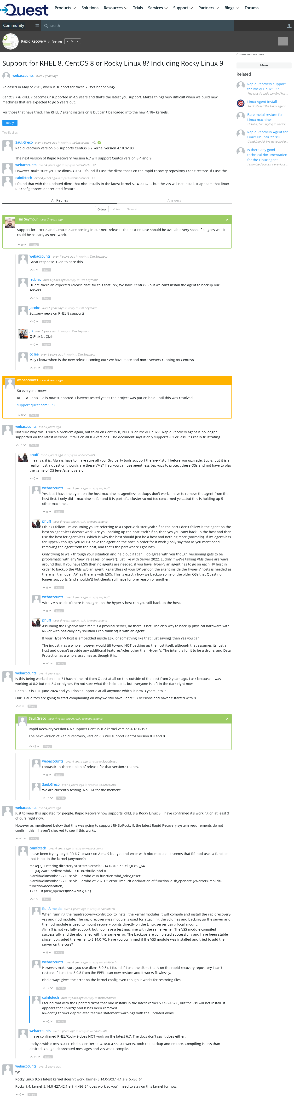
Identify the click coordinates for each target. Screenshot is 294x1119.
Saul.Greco (24, 142)
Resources (116, 8)
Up (19, 245)
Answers (174, 200)
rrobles (35, 279)
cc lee (34, 354)
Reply (10, 123)
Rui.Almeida (52, 908)
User (289, 25)
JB (31, 331)
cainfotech (82, 165)
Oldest (102, 209)
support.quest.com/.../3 (36, 405)
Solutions (89, 8)
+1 (227, 219)
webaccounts (23, 76)
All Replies (59, 200)
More (84, 41)
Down (25, 245)
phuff (34, 454)
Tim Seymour (28, 219)
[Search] (137, 25)
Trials (138, 8)
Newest (132, 209)
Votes (116, 209)
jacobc (35, 307)
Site (37, 25)
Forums (252, 8)
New (280, 41)
